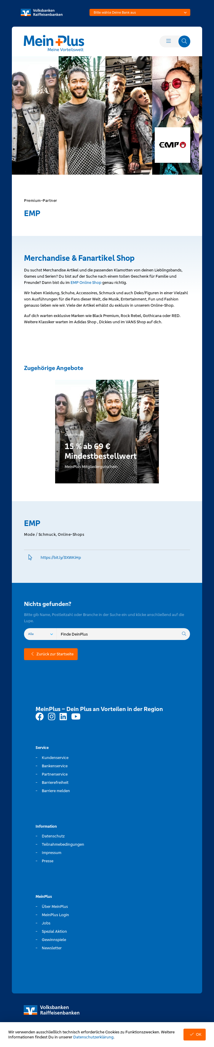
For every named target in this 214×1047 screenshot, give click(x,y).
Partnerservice (55, 774)
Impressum (51, 852)
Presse (47, 860)
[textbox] (140, 12)
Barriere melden (56, 790)
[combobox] (140, 12)
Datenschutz (53, 836)
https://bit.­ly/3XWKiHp (61, 557)
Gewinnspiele (54, 939)
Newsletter (52, 947)
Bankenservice (55, 765)
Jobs (46, 923)
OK (195, 1034)
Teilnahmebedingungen (63, 844)
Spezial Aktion (54, 931)
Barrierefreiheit (55, 782)
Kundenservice (55, 757)
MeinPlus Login (55, 914)
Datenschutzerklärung (93, 1037)
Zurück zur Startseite (51, 654)
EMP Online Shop (86, 282)
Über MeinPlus (55, 906)
